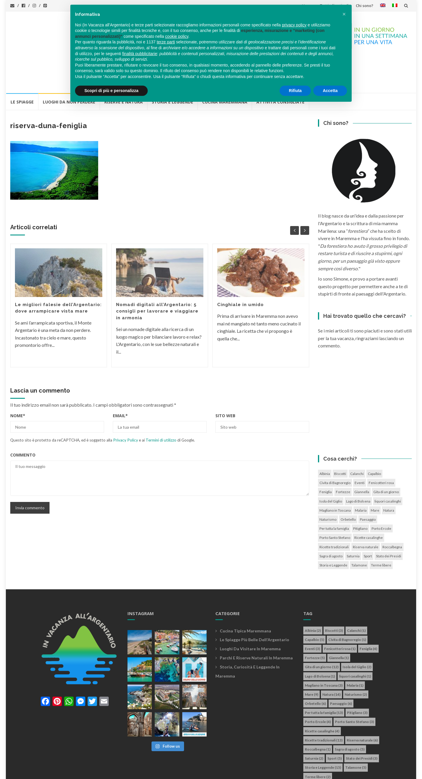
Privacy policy (163, 771)
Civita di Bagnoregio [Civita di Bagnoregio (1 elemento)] (334, 449)
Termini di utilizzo (161, 407)
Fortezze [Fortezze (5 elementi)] (343, 458)
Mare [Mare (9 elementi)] (375, 477)
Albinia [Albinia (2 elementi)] (324, 440)
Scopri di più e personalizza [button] (111, 90)
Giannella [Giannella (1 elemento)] (361, 458)
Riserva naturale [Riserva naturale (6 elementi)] (365, 514)
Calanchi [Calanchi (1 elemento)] (357, 440)
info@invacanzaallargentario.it (117, 771)
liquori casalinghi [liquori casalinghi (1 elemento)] (388, 468)
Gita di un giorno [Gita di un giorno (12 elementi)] (386, 458)
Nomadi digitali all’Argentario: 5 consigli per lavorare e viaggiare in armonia (157, 278)
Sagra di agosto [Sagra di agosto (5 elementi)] (331, 523)
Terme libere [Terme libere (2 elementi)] (381, 532)
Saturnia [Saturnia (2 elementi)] (353, 523)
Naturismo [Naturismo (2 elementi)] (327, 486)
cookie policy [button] (176, 36)
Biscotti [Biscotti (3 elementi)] (340, 440)
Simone (239, 771)
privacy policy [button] (294, 25)
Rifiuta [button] (295, 90)
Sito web (225, 382)
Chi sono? (364, 5)
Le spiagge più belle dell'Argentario (254, 606)
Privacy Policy (125, 407)
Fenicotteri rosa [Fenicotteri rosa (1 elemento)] (381, 449)
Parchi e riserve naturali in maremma (256, 624)
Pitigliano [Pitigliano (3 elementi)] (360, 495)
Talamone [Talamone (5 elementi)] (359, 532)
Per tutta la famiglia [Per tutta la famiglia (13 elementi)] (334, 495)
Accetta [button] (330, 90)
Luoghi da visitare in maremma (250, 615)
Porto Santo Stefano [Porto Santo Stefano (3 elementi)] (334, 504)
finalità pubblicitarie (139, 53)
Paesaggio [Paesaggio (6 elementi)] (368, 486)
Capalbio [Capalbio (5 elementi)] (374, 440)
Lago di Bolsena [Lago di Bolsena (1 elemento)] (358, 468)
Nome (17, 382)
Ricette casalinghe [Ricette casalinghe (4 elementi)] (368, 504)
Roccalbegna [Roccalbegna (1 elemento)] (392, 514)
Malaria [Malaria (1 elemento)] (361, 477)
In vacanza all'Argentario (48, 771)
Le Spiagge (22, 69)
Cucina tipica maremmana (245, 597)
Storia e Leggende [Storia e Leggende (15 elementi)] (333, 532)
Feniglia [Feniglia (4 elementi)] (325, 458)
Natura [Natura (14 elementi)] (388, 477)
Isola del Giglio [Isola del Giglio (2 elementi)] (330, 468)
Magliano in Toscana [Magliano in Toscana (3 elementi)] (335, 477)
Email (120, 382)
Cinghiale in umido (240, 271)
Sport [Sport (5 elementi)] (368, 523)
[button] (344, 14)
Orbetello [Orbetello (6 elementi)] (348, 486)
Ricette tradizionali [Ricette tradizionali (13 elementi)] (334, 514)
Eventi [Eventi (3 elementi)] (360, 449)
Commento (22, 422)
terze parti (166, 42)
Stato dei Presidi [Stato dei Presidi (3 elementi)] (388, 523)
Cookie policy (193, 771)
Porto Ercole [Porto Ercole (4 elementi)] (381, 495)
